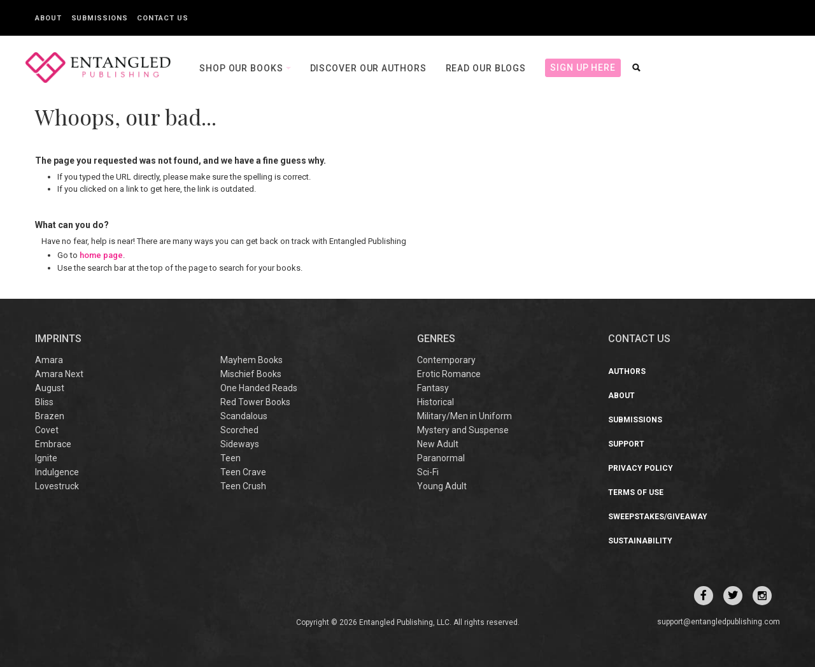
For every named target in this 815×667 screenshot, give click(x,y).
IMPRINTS (58, 339)
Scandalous (243, 416)
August (49, 388)
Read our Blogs (486, 68)
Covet (47, 430)
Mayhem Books (251, 360)
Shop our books (242, 68)
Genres (436, 339)
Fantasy (433, 388)
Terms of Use (635, 492)
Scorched (239, 430)
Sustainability (640, 540)
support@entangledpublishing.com (718, 621)
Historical (435, 402)
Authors (627, 371)
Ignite (46, 458)
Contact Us (162, 18)
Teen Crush (243, 486)
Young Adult (442, 486)
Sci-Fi (428, 472)
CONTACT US (639, 339)
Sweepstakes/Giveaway (657, 516)
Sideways (239, 444)
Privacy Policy (640, 468)
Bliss (44, 402)
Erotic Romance (449, 374)
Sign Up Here (583, 67)
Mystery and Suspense (463, 430)
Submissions (99, 18)
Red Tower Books (255, 402)
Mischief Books (250, 374)
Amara (49, 360)
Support (626, 444)
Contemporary (446, 360)
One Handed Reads (258, 388)
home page (101, 255)
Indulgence (57, 472)
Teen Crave (243, 472)
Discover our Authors (368, 68)
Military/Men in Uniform (464, 416)
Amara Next (59, 374)
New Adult (437, 444)
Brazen (49, 416)
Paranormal (441, 458)
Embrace (53, 444)
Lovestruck (57, 486)
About (48, 18)
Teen (230, 458)
